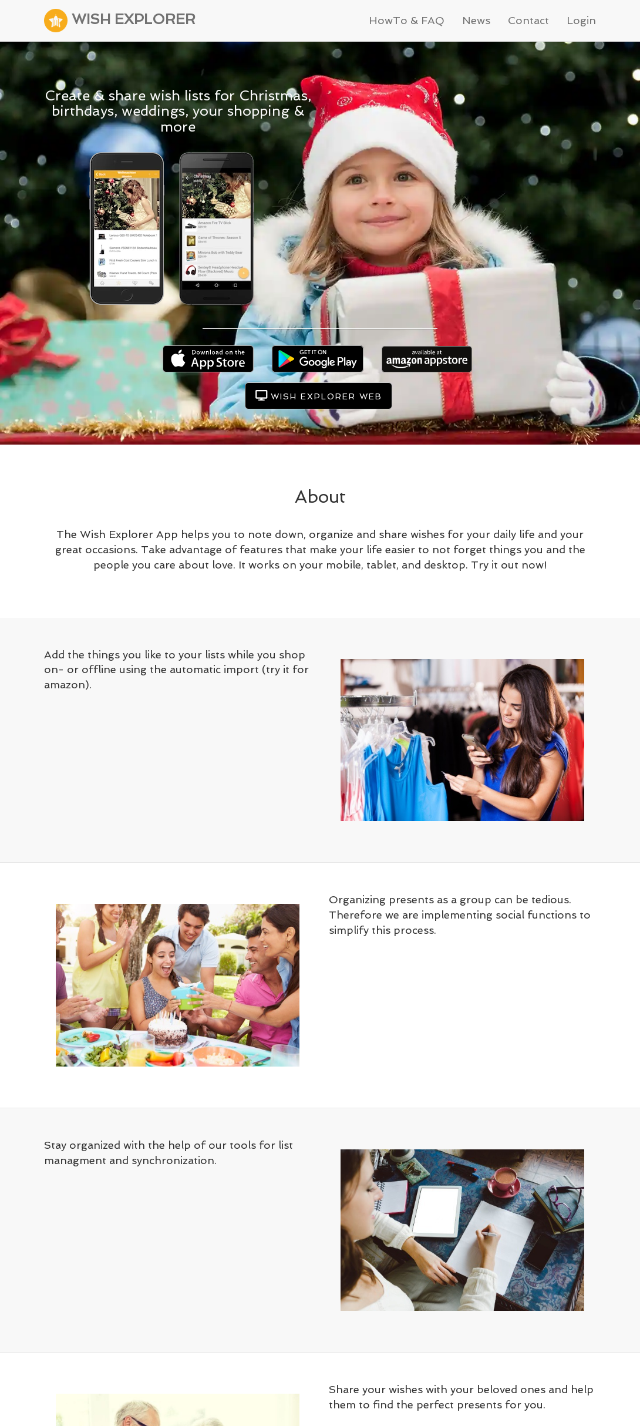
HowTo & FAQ (406, 20)
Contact (528, 20)
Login (581, 20)
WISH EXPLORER (120, 20)
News (476, 20)
